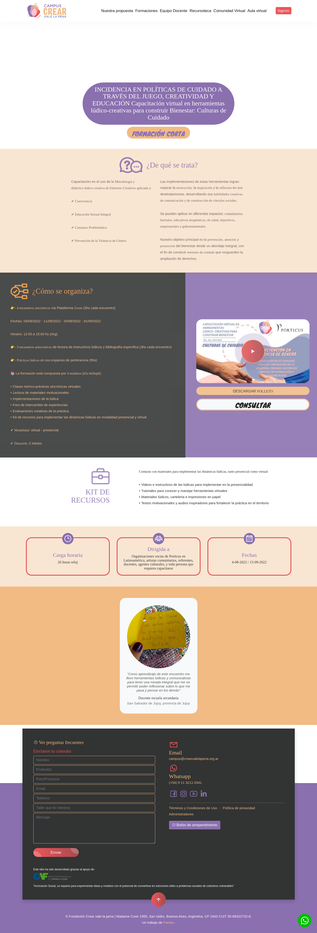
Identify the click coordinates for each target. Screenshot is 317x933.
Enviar (55, 852)
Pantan (168, 922)
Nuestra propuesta (117, 11)
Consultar (253, 391)
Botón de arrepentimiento (194, 825)
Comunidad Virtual (229, 11)
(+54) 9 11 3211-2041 (185, 782)
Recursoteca (200, 11)
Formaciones (146, 11)
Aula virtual (256, 11)
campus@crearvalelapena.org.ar (194, 759)
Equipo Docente (173, 11)
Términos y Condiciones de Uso (193, 808)
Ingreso (283, 10)
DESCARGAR (253, 377)
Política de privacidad (239, 808)
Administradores (181, 814)
